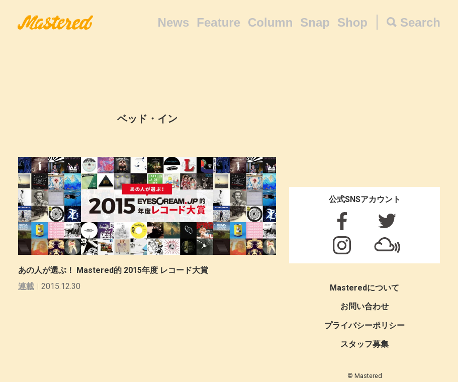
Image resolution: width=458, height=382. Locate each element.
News (174, 22)
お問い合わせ (364, 306)
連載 (26, 286)
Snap (315, 22)
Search (420, 22)
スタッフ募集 (364, 344)
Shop (352, 22)
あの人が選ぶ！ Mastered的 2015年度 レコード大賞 (113, 270)
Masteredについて (364, 288)
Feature (218, 22)
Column (270, 22)
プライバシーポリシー (364, 325)
